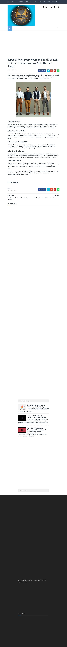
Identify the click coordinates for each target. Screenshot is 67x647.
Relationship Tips (5, 173)
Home (27, 1)
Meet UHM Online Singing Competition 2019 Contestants (36, 411)
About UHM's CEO (59, 1)
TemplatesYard (15, 644)
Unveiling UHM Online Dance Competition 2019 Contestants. (37, 398)
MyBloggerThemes (33, 644)
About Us (34, 1)
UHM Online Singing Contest (36, 387)
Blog (41, 1)
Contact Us (48, 1)
